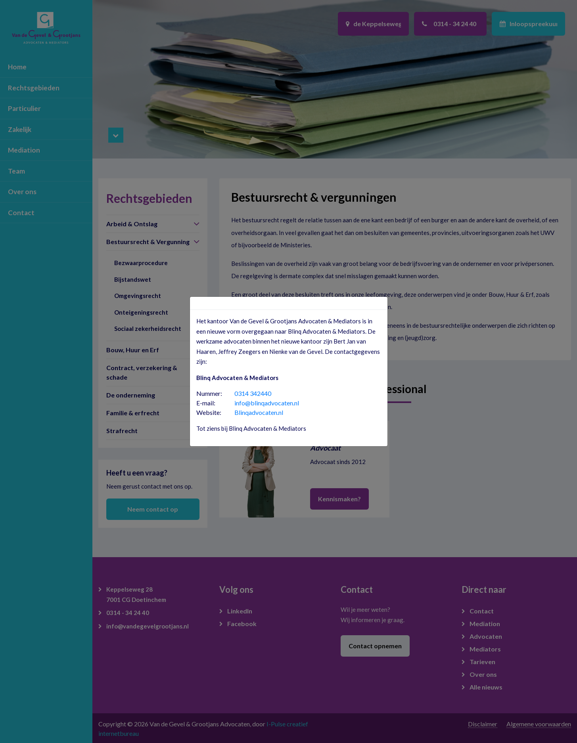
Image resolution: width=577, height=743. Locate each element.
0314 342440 (252, 393)
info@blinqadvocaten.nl (266, 403)
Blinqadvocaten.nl (258, 412)
